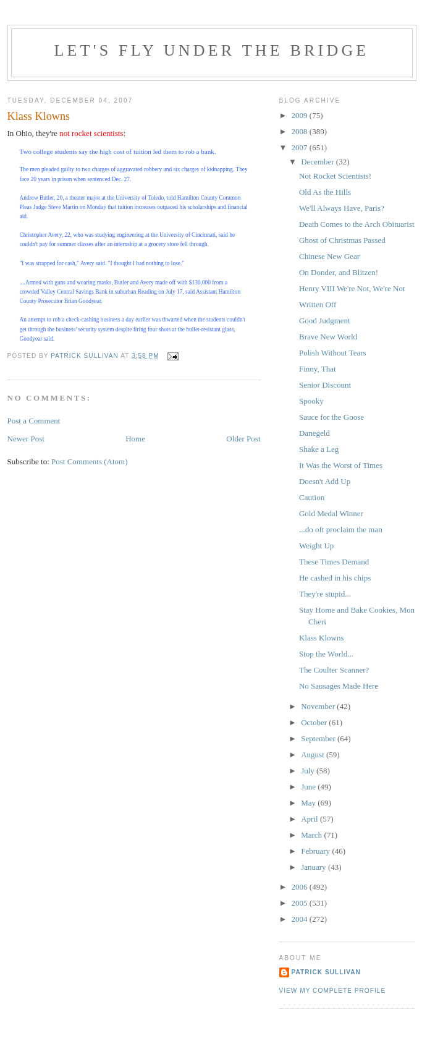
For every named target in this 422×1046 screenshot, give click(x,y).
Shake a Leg (319, 449)
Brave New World (328, 336)
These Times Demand (334, 561)
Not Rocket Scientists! (335, 176)
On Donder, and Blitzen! (338, 272)
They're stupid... (325, 593)
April (310, 818)
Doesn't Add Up (324, 481)
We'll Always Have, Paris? (341, 208)
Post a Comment (34, 420)
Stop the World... (326, 653)
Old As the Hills (325, 192)
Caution (311, 497)
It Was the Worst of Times (340, 465)
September (319, 738)
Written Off (317, 304)
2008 (301, 131)
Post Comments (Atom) (89, 461)
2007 (301, 147)
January (314, 867)
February (316, 851)
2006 (301, 886)
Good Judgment (324, 320)
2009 (301, 115)
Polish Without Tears (332, 352)
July (308, 770)
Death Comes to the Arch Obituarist (357, 224)
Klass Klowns (321, 637)
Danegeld (314, 433)
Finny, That (317, 368)
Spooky (311, 401)
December (318, 161)
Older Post (243, 438)
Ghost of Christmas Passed (342, 240)
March (312, 835)
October (315, 722)
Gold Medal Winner (331, 513)
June (309, 786)
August (313, 754)
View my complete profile (332, 990)
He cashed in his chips (335, 577)
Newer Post (25, 438)
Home (135, 438)
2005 (301, 903)
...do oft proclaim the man (340, 529)
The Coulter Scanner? (334, 669)
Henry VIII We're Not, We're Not (352, 288)
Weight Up (316, 545)
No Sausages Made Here (338, 686)
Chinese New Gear (329, 256)
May (309, 802)
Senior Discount (325, 384)
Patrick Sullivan (326, 972)
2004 (301, 919)
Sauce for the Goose (331, 417)
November (319, 706)
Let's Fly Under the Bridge (211, 50)
